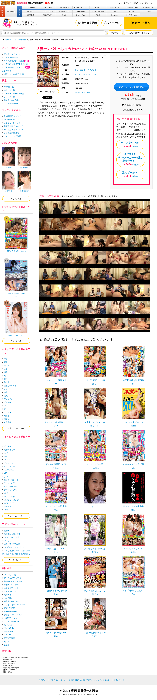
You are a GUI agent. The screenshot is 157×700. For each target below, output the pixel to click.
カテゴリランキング (12, 123)
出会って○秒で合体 (12, 544)
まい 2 (95, 506)
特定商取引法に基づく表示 (81, 680)
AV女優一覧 (9, 87)
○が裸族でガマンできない (14, 547)
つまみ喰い (148, 11)
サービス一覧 (146, 3)
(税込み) (130, 144)
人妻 (83, 92)
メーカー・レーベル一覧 (14, 94)
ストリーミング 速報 (12, 136)
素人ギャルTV (114, 7)
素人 (6, 379)
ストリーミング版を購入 (131, 87)
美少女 (6, 382)
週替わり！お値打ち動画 (14, 74)
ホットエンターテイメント (86, 70)
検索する (115, 33)
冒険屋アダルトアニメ (13, 615)
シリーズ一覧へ (16, 560)
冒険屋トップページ (12, 54)
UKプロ (7, 460)
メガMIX (114, 11)
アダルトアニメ (81, 15)
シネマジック (9, 497)
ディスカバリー (10, 483)
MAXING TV (81, 11)
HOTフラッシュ (132, 15)
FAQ (136, 3)
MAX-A (131, 11)
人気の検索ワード (11, 103)
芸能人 (6, 531)
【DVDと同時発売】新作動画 (16, 64)
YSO (6, 493)
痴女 (6, 392)
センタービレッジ (11, 480)
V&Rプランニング (11, 500)
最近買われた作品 (11, 100)
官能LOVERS (9, 608)
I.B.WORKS (9, 470)
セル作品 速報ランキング (14, 130)
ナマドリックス (10, 490)
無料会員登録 (87, 22)
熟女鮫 (64, 15)
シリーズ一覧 (9, 97)
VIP (5, 473)
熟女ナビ (98, 7)
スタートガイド (124, 3)
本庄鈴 (9, 168)
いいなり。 (8, 540)
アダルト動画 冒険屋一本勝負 (78, 690)
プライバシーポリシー (58, 680)
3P (5, 409)
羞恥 (89, 92)
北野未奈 (8, 191)
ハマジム (7, 456)
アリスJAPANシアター (13, 578)
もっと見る (16, 199)
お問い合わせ (119, 680)
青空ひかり (24, 168)
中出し (6, 359)
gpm (6, 476)
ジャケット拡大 (47, 92)
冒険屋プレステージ (12, 585)
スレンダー (8, 412)
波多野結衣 (24, 191)
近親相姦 (7, 402)
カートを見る (140, 22)
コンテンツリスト (103, 680)
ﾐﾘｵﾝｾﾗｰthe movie (132, 7)
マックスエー (9, 466)
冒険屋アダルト (11, 40)
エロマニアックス (47, 11)
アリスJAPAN (64, 7)
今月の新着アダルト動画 (14, 61)
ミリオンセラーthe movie (14, 605)
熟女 (6, 376)
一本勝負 (11, 11)
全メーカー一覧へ (16, 516)
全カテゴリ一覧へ (16, 428)
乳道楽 (98, 15)
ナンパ (6, 389)
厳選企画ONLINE (148, 7)
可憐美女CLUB (64, 11)
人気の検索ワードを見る (138, 33)
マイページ (111, 22)
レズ (6, 406)
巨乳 (6, 362)
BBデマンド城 (47, 7)
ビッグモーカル (10, 486)
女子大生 (7, 422)
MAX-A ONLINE (10, 611)
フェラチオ (8, 399)
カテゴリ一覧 (9, 90)
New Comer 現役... (16, 335)
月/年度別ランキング (12, 116)
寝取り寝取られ (10, 386)
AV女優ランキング (11, 119)
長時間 (77, 92)
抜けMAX (30, 11)
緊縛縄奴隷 (30, 15)
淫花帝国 (7, 446)
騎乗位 (6, 419)
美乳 (6, 396)
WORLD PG (9, 503)
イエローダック (10, 463)
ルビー (6, 453)
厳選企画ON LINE (11, 601)
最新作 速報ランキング (13, 126)
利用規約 (42, 680)
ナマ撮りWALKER (98, 11)
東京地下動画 (47, 15)
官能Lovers (114, 15)
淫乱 (6, 372)
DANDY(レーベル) (11, 537)
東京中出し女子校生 (12, 534)
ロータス (7, 506)
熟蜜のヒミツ (9, 450)
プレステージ (30, 7)
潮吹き (6, 416)
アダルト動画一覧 (11, 57)
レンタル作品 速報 (11, 133)
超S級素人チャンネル (81, 7)
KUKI (6, 510)
